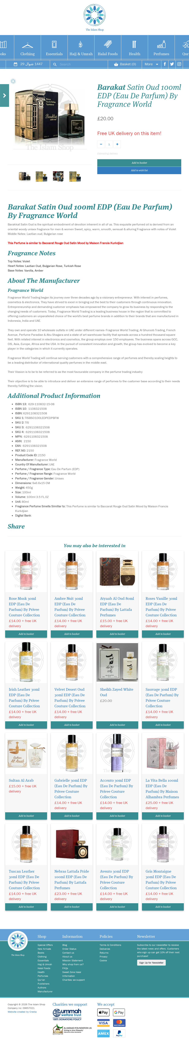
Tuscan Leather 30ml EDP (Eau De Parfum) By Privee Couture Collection (24, 880)
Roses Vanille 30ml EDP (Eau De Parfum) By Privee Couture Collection (161, 607)
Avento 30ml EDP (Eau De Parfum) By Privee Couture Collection (116, 880)
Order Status (69, 948)
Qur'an (41, 979)
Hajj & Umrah (81, 54)
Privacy (103, 956)
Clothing (27, 54)
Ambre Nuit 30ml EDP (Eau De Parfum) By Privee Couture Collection (69, 607)
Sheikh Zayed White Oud (116, 692)
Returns (104, 952)
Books (41, 952)
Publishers (43, 983)
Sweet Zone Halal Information (71, 974)
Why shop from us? (73, 964)
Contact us (68, 952)
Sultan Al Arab (21, 781)
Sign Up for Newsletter (151, 962)
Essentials (54, 54)
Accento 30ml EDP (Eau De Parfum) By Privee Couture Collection (116, 789)
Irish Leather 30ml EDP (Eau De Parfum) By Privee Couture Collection (24, 698)
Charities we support (73, 979)
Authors (42, 987)
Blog (64, 945)
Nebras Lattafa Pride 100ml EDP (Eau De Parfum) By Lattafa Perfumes (71, 880)
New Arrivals (44, 948)
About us (67, 956)
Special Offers (45, 945)
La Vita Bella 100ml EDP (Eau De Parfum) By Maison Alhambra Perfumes (162, 789)
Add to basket (139, 163)
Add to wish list (139, 170)
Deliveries (105, 948)
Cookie (103, 960)
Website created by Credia (22, 1011)
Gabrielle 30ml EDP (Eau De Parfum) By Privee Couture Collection (70, 789)
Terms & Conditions (110, 945)
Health (134, 54)
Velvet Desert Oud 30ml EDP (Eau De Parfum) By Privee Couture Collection (69, 698)
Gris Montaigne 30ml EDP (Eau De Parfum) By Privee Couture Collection (161, 880)
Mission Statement (72, 960)
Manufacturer (45, 991)
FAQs (65, 968)
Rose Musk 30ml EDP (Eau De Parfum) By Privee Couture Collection (24, 607)
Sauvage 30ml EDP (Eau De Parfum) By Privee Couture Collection (162, 698)
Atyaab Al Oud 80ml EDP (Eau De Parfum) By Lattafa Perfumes (117, 607)
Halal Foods (108, 54)
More (151, 64)
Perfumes (161, 54)
